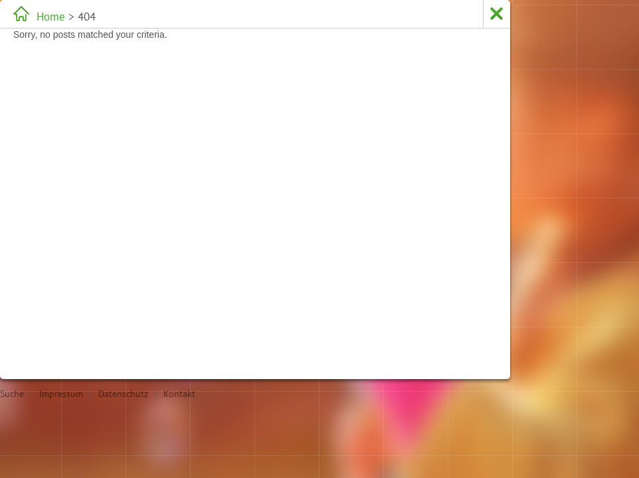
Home (51, 16)
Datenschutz (123, 394)
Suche (12, 394)
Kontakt (179, 394)
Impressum (61, 394)
